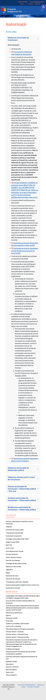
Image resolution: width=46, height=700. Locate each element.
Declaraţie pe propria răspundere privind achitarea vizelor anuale (22, 247)
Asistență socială (12, 625)
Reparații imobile (11, 669)
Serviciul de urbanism (13, 568)
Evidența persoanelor (13, 656)
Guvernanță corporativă (13, 543)
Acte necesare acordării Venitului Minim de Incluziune (20, 609)
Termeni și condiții (33, 694)
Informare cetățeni (11, 523)
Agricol (8, 623)
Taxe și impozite (11, 682)
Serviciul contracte (12, 674)
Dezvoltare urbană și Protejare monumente (20, 636)
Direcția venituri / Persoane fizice (17, 642)
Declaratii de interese (13, 586)
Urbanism (9, 534)
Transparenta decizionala (14, 540)
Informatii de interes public (15, 537)
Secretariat (9, 671)
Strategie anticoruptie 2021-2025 (17, 546)
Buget (8, 580)
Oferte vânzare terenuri (14, 565)
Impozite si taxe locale (13, 574)
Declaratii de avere (12, 583)
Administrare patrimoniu (14, 620)
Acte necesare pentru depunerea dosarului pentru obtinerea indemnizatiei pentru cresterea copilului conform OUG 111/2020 (22, 615)
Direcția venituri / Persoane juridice (17, 644)
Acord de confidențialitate (26, 692)
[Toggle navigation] (42, 10)
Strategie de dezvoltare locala (16, 571)
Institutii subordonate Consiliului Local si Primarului (19, 530)
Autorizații (9, 628)
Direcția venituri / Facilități (14, 639)
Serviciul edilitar (11, 677)
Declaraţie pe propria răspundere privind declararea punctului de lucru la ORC (23, 255)
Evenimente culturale (13, 595)
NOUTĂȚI (9, 552)
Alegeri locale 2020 (12, 549)
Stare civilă (9, 680)
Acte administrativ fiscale (14, 558)
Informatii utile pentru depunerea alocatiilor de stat (21, 665)
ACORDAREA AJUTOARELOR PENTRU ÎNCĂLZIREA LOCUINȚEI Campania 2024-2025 (23, 604)
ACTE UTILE (10, 555)
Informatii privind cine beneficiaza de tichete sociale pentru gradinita (21, 660)
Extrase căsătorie (12, 562)
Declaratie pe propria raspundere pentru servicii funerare (21, 465)
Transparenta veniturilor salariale (17, 589)
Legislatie (9, 577)
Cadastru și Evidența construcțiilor (17, 631)
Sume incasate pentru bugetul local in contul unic (22, 592)
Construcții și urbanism (13, 633)
